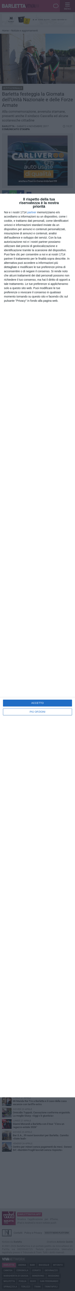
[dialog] (37, 645)
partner (31, 212)
